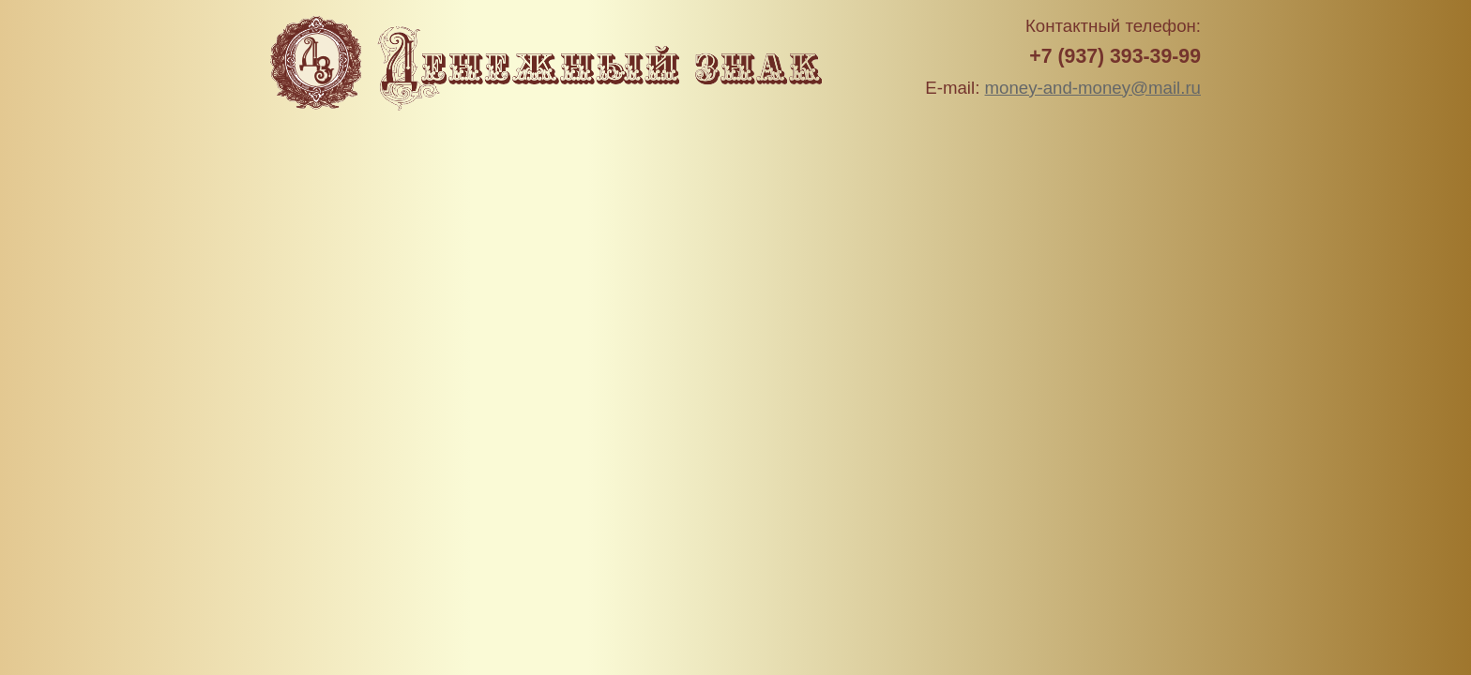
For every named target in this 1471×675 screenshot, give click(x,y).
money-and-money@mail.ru (1093, 88)
